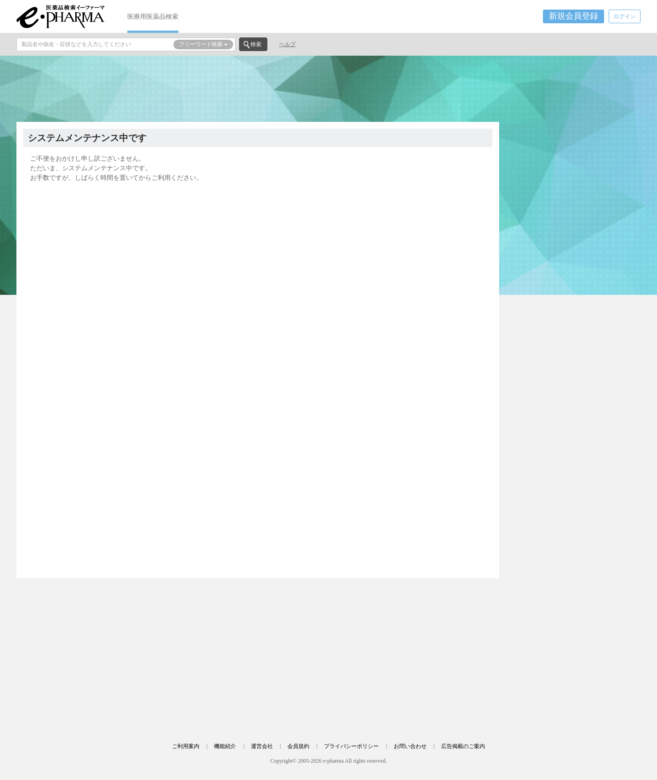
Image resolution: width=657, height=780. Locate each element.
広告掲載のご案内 (463, 746)
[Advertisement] (328, 87)
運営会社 (262, 746)
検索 (255, 44)
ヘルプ (287, 44)
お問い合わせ (410, 746)
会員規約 (298, 746)
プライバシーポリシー (351, 746)
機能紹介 (225, 746)
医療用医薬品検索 (152, 16)
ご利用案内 (185, 746)
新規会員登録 (573, 16)
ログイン (625, 16)
